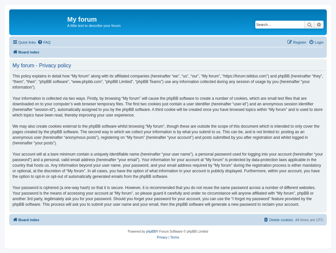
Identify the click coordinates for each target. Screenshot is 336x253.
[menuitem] (44, 42)
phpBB (151, 231)
